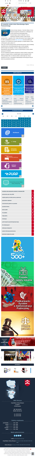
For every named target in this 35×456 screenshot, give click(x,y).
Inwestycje (18, 85)
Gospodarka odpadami (6, 200)
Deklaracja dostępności (7, 228)
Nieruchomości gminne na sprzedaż (9, 203)
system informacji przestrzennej (8, 231)
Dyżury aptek (4, 209)
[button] (30, 449)
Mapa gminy (4, 215)
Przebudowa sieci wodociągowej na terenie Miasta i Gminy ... (18, 91)
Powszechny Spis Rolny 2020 (8, 194)
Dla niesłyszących (6, 224)
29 (20, 126)
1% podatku (4, 212)
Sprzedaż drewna (5, 206)
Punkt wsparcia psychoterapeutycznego (10, 221)
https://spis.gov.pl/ (19, 39)
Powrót (4, 67)
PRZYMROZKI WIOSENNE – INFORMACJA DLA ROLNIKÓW (6, 91)
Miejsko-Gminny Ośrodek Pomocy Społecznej (11, 197)
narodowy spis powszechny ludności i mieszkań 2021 (13, 191)
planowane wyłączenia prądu (8, 234)
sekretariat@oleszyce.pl (19, 438)
